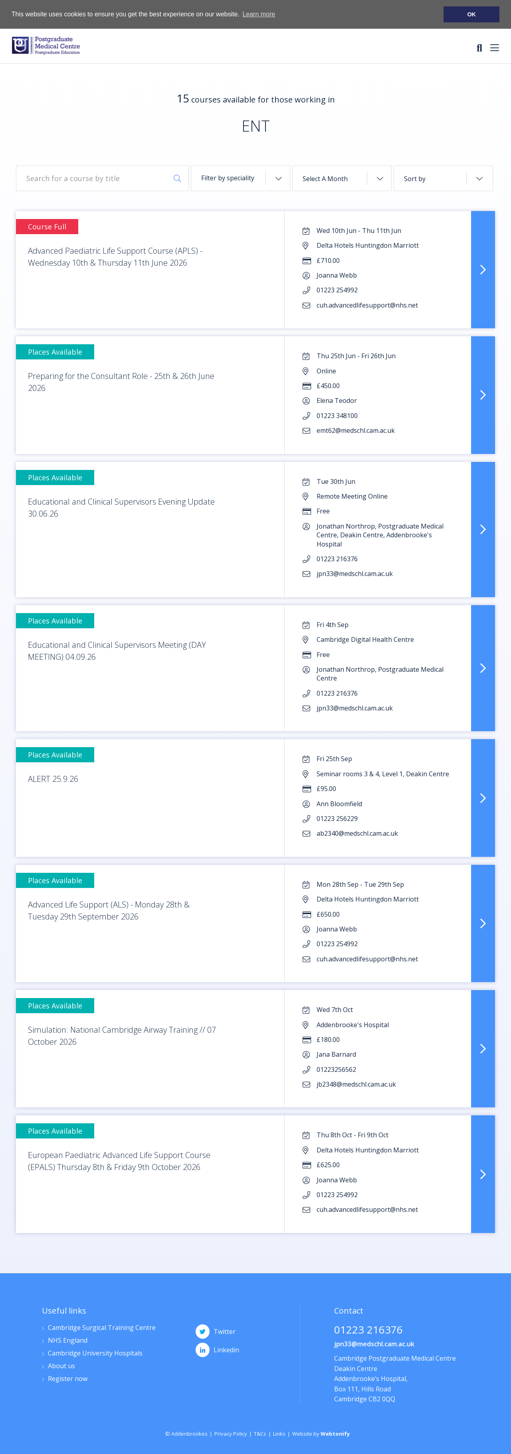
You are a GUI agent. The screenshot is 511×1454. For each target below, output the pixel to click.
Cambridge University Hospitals (95, 1353)
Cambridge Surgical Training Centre (102, 1328)
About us (61, 1366)
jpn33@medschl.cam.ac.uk (374, 1344)
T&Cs (260, 1433)
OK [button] (471, 14)
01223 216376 (368, 1330)
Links (279, 1433)
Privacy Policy (230, 1433)
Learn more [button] (258, 14)
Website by (321, 1433)
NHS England (67, 1341)
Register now (67, 1379)
